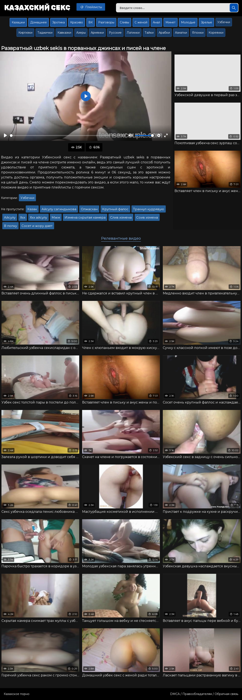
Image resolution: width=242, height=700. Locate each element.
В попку (10, 226)
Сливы (124, 22)
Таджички (44, 32)
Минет (171, 22)
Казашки (18, 22)
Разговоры (106, 22)
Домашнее (38, 22)
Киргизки (25, 32)
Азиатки (181, 32)
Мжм (56, 217)
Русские (115, 32)
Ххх (22, 217)
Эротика (58, 22)
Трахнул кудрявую (148, 209)
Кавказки (64, 32)
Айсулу (9, 217)
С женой (141, 22)
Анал (156, 22)
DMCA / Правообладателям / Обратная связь (204, 694)
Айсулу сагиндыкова (59, 209)
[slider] (63, 135)
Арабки (164, 32)
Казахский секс (37, 7)
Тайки (149, 32)
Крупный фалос (115, 209)
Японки (198, 32)
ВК (90, 22)
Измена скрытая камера (85, 217)
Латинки (133, 32)
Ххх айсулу (38, 217)
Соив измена (147, 217)
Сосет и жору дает (37, 226)
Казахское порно (16, 694)
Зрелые (206, 22)
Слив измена (121, 217)
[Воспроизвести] (5, 135)
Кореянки (216, 32)
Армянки (97, 32)
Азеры (81, 32)
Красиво (76, 22)
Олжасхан (89, 209)
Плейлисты (91, 7)
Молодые (188, 22)
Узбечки (223, 22)
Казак (32, 209)
